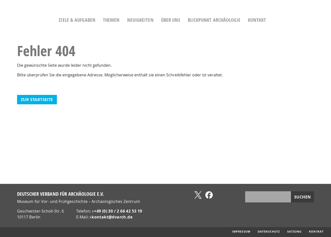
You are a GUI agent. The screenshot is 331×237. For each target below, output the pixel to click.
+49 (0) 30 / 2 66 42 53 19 (118, 211)
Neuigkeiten (156, 20)
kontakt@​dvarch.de (112, 217)
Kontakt (273, 20)
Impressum (241, 232)
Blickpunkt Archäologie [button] (230, 20)
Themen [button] (127, 20)
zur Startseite (37, 99)
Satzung (294, 232)
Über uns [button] (186, 20)
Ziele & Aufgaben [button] (93, 20)
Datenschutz (269, 232)
